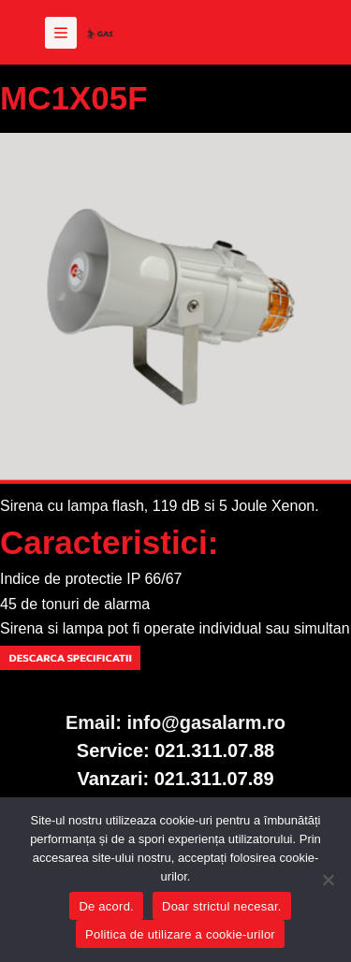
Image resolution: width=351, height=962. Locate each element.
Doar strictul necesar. (222, 906)
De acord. (106, 906)
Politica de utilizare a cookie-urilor (180, 934)
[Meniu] (61, 33)
